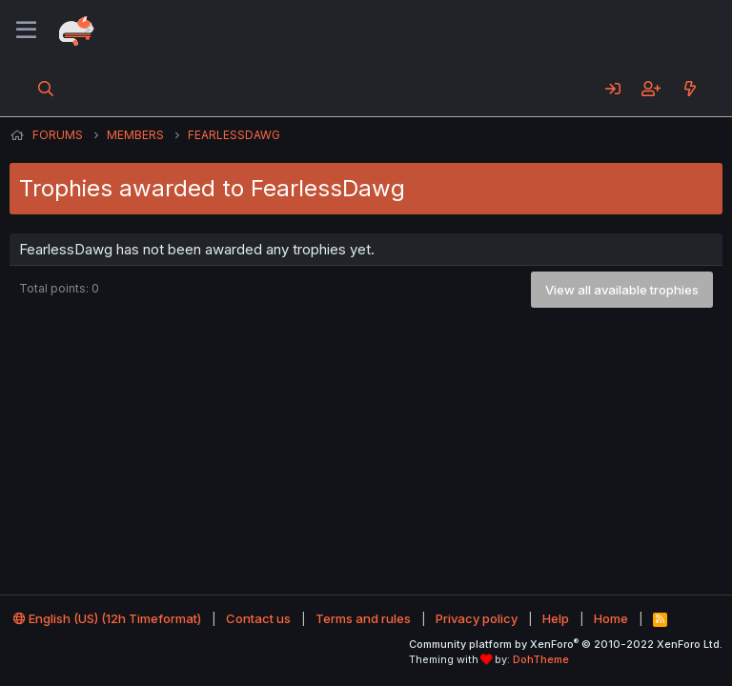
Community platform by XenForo (565, 644)
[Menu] (26, 30)
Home (611, 618)
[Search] (46, 88)
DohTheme (541, 659)
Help (555, 618)
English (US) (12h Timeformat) (107, 618)
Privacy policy (477, 618)
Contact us (258, 618)
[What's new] (689, 88)
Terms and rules (363, 618)
